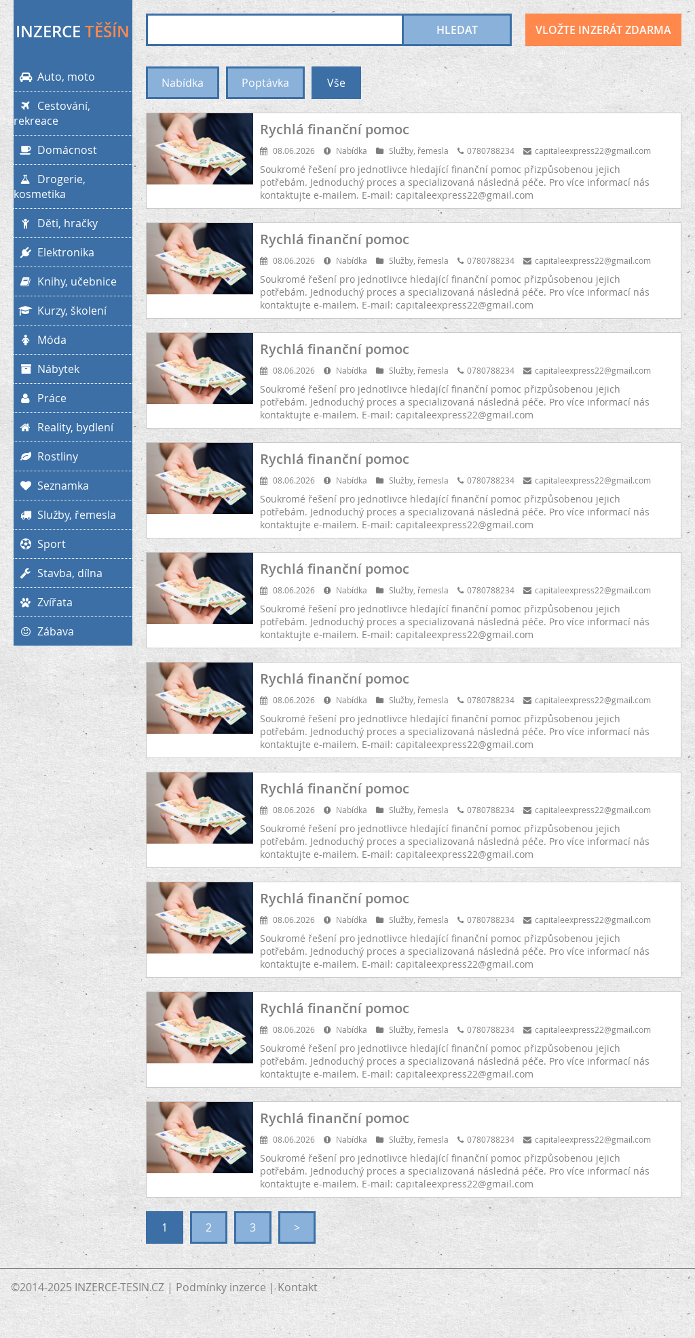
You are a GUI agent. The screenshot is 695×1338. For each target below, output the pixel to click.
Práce (40, 398)
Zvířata (43, 602)
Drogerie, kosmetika (50, 186)
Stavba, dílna (58, 573)
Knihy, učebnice (65, 281)
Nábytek (46, 368)
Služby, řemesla (65, 514)
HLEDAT (457, 29)
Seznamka (51, 485)
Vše (336, 82)
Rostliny (46, 456)
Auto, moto (54, 76)
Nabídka (183, 82)
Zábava (44, 631)
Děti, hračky (56, 223)
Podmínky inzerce (221, 1287)
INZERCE (73, 31)
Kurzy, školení (60, 310)
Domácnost (55, 149)
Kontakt (298, 1287)
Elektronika (54, 252)
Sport (40, 543)
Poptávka (265, 82)
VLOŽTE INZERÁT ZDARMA (603, 29)
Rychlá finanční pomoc (334, 129)
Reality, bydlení (63, 427)
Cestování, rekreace (52, 113)
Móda (40, 339)
